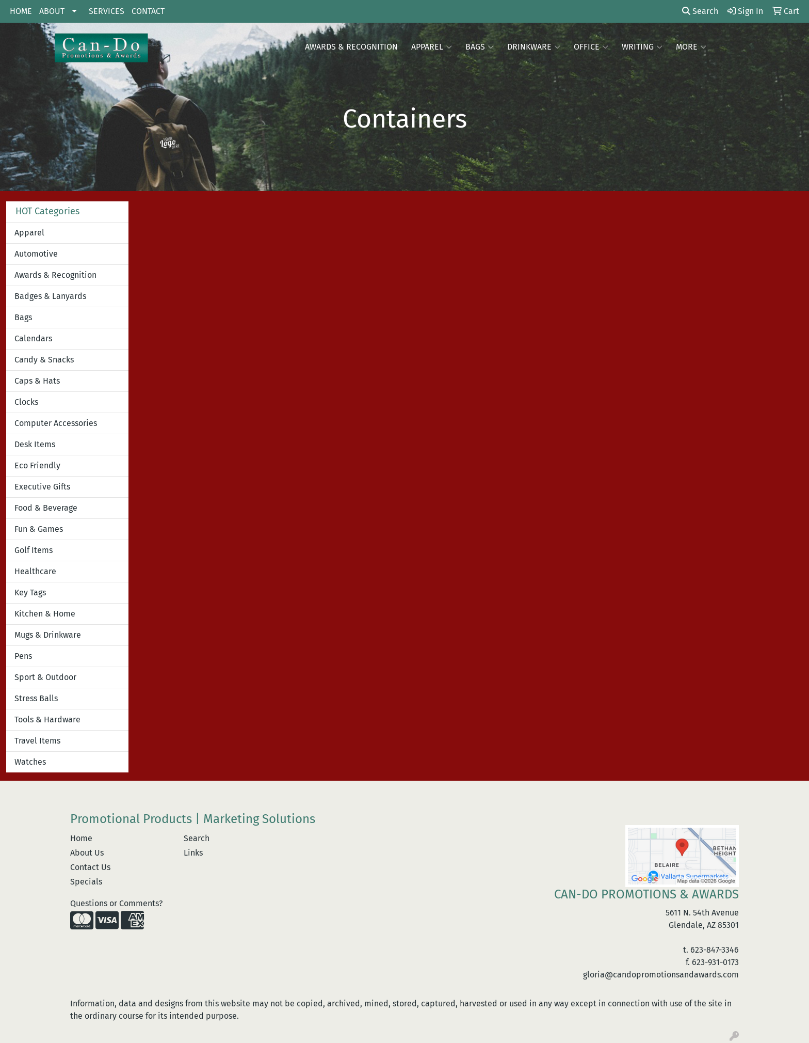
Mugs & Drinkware (47, 635)
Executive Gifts (42, 487)
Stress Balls (36, 698)
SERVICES (106, 11)
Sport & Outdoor (45, 677)
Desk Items (34, 444)
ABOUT (51, 11)
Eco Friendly (37, 465)
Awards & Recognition (55, 275)
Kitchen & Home (44, 614)
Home (81, 838)
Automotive (36, 254)
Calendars (33, 338)
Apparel (431, 47)
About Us (87, 853)
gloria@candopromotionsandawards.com (661, 974)
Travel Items (37, 741)
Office (591, 47)
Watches (30, 762)
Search (700, 11)
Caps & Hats (37, 381)
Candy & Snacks (44, 360)
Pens (23, 656)
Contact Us (90, 867)
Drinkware (533, 47)
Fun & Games (38, 529)
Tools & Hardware (47, 719)
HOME (21, 11)
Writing (642, 47)
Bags (479, 47)
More (691, 47)
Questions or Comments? (116, 903)
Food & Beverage (45, 508)
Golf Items (33, 550)
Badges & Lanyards (50, 296)
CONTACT (148, 11)
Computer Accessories (55, 423)
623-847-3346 (714, 950)
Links (193, 853)
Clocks (26, 402)
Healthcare (35, 571)
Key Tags (30, 592)
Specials (86, 882)
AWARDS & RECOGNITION (351, 47)
